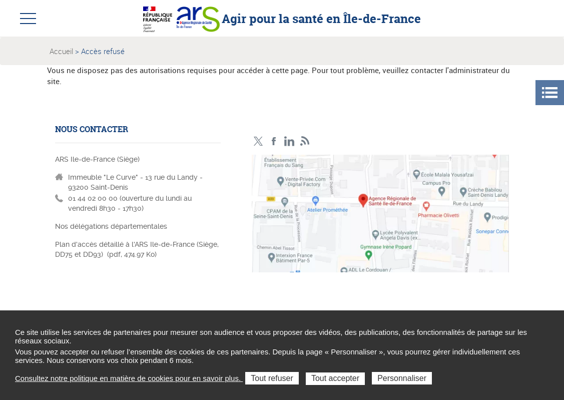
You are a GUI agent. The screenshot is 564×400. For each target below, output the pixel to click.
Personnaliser (401, 378)
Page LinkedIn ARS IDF (289, 141)
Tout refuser (272, 378)
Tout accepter (335, 378)
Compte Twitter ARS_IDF (258, 141)
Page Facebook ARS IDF (274, 141)
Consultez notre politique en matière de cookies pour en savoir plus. (129, 378)
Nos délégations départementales (111, 226)
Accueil (61, 51)
